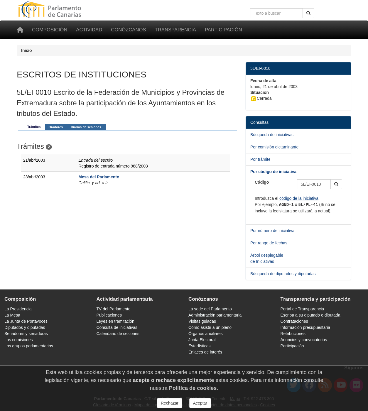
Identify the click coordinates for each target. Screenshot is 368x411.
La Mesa (12, 315)
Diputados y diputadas (24, 327)
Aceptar (200, 403)
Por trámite (260, 159)
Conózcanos (128, 30)
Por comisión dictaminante (274, 147)
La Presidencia (18, 309)
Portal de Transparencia (302, 309)
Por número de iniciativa (272, 230)
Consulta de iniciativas (117, 327)
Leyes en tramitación (115, 321)
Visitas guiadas (202, 321)
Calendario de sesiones (118, 333)
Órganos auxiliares (205, 333)
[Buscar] (308, 13)
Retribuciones (293, 333)
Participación (223, 30)
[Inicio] (20, 30)
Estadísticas (199, 346)
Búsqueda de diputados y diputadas (283, 273)
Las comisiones (18, 339)
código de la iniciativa (298, 198)
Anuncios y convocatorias (304, 339)
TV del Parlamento (114, 309)
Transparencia (175, 30)
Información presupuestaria (305, 327)
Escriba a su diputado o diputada (310, 315)
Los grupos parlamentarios (28, 346)
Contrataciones (294, 321)
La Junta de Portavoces (26, 321)
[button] (336, 184)
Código (262, 182)
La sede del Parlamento (210, 309)
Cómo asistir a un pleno (210, 327)
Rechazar (169, 403)
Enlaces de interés (205, 352)
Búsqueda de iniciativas (271, 134)
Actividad (89, 30)
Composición (49, 30)
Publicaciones (109, 315)
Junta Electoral (202, 339)
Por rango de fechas (268, 243)
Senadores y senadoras (26, 333)
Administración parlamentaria (215, 315)
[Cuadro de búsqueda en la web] (276, 13)
